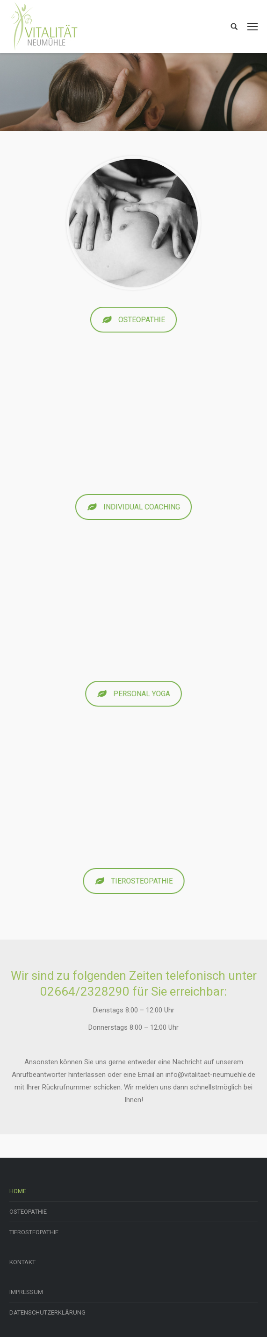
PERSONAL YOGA (133, 694)
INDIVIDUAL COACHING (133, 506)
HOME (17, 1191)
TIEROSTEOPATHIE (134, 881)
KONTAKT (22, 1262)
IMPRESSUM (26, 1291)
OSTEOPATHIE (133, 319)
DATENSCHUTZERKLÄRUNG (47, 1312)
